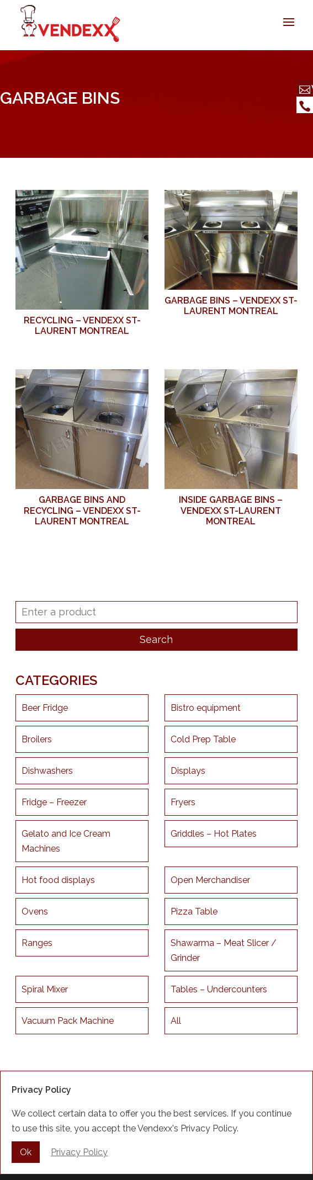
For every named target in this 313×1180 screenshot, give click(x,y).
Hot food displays (58, 880)
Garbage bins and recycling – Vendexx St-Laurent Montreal (82, 510)
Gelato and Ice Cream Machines (66, 841)
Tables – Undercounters (219, 989)
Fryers (183, 802)
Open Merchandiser (210, 880)
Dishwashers (47, 771)
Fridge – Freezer (54, 802)
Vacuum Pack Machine (68, 1021)
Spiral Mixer (45, 989)
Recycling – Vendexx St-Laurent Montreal (82, 325)
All (176, 1021)
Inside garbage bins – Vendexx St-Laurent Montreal (231, 510)
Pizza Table (194, 911)
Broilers (37, 739)
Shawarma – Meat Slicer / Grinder (224, 950)
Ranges (37, 943)
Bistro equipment (206, 708)
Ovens (35, 911)
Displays (188, 771)
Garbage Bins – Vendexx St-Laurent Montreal (231, 305)
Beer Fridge (45, 708)
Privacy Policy (79, 1153)
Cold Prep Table (203, 739)
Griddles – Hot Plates (214, 833)
